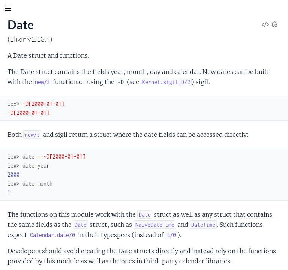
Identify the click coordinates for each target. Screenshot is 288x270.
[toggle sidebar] (8, 9)
